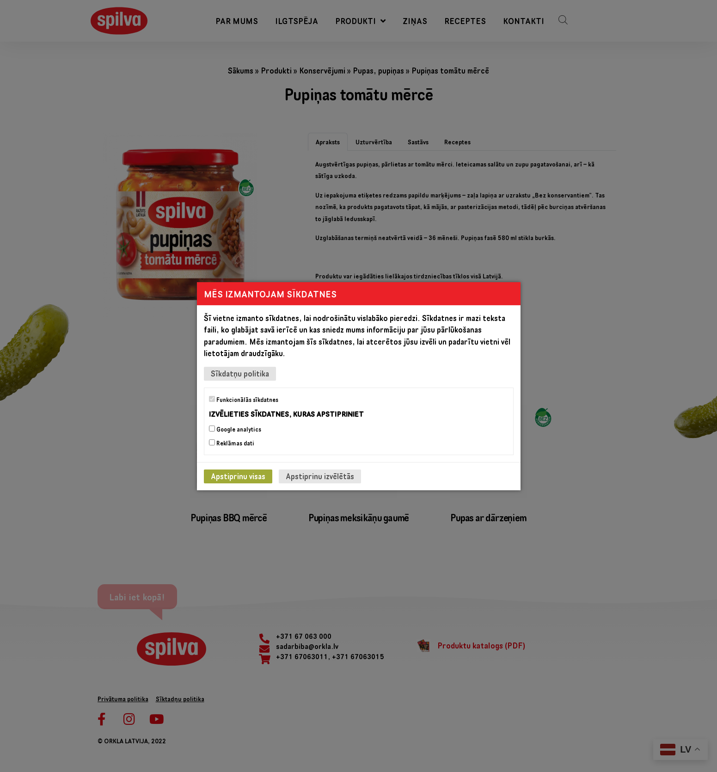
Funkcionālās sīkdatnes (243, 399)
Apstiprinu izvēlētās (320, 476)
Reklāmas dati (231, 443)
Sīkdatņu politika (240, 373)
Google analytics (235, 429)
